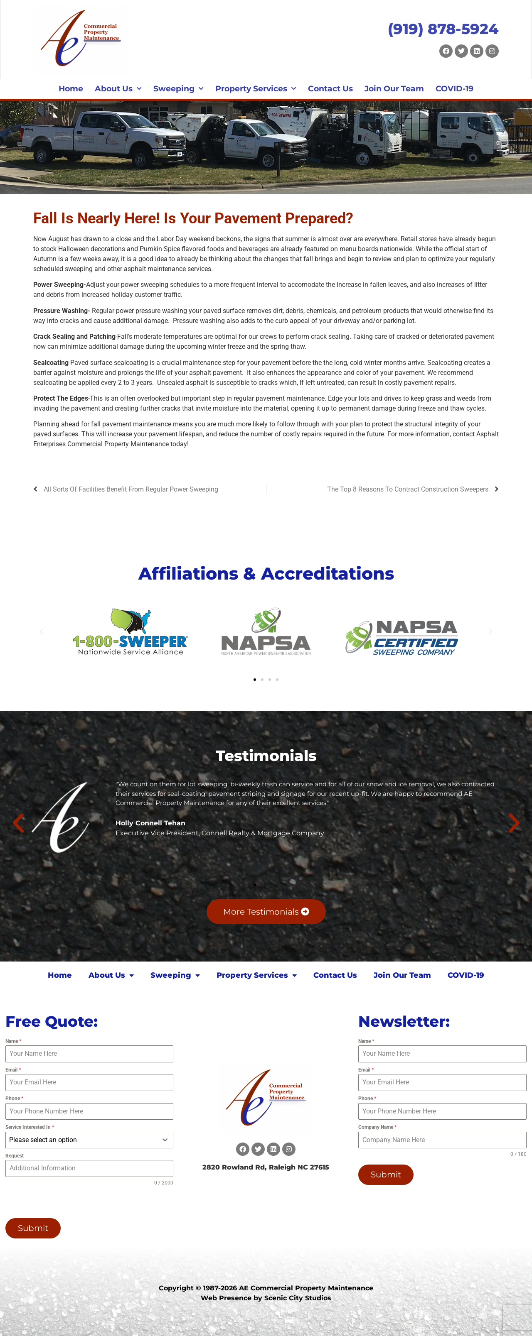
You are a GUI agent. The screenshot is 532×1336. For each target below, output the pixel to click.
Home (71, 88)
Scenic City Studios (297, 1298)
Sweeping (178, 89)
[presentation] (58, 1202)
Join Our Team (394, 88)
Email (13, 1070)
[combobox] (89, 1140)
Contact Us (330, 88)
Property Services (255, 89)
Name (13, 1041)
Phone (14, 1098)
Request (14, 1156)
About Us (118, 89)
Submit (33, 1228)
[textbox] (82, 1140)
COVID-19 (454, 88)
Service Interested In (29, 1127)
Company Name (377, 1127)
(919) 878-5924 (443, 29)
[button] (41, 632)
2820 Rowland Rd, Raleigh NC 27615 (265, 1167)
